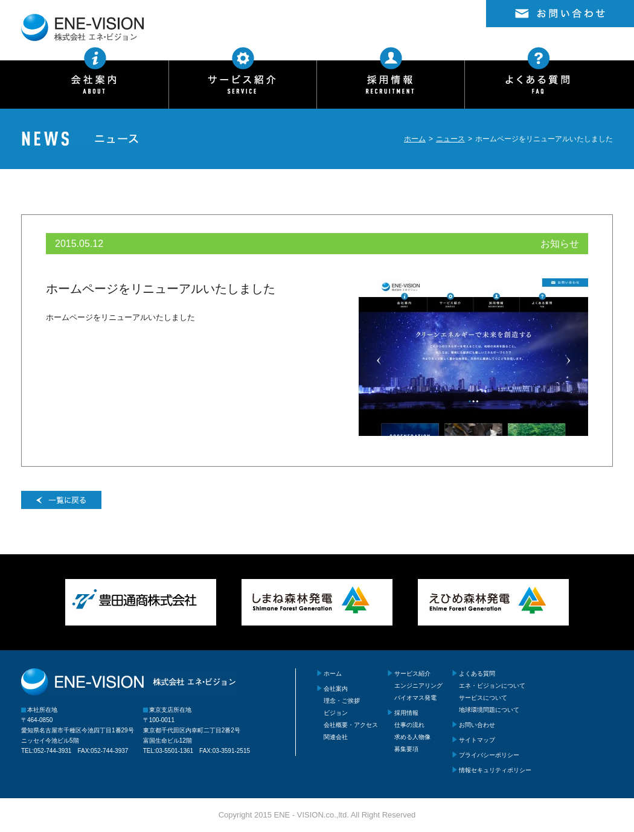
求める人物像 (412, 737)
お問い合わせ (477, 725)
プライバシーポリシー (489, 755)
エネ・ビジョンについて (492, 685)
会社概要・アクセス (351, 725)
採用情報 (406, 712)
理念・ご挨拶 (342, 700)
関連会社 (336, 737)
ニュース (450, 139)
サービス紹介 (412, 673)
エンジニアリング (418, 685)
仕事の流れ (409, 725)
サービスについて (483, 697)
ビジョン (336, 712)
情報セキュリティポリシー (495, 770)
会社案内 (336, 688)
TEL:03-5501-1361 (168, 750)
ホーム (415, 139)
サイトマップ (477, 740)
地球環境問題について (489, 709)
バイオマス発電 (415, 697)
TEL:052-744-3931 (46, 750)
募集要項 (406, 749)
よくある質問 (477, 673)
